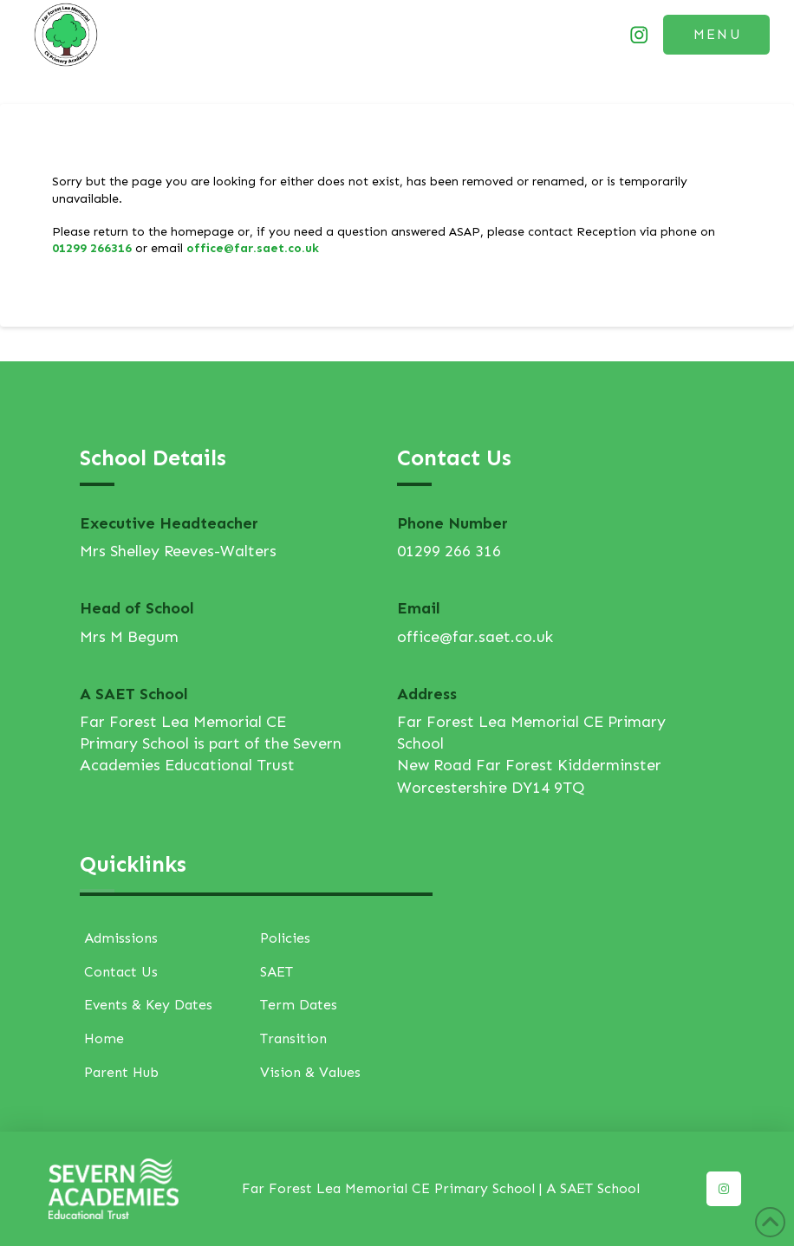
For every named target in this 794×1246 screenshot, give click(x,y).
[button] (716, 35)
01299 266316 (92, 248)
